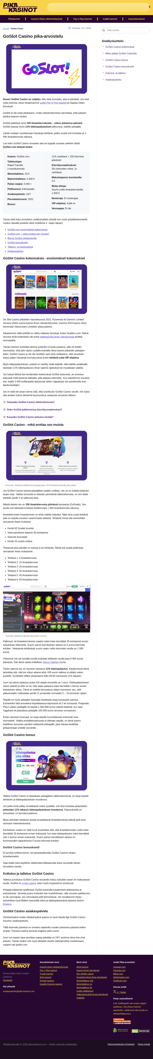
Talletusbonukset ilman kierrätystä (92, 994)
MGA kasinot (82, 967)
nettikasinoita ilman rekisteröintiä (57, 337)
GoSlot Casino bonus (114, 60)
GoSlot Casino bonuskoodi (117, 66)
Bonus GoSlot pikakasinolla (22, 238)
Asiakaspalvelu (15, 251)
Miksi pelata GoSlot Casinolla (119, 53)
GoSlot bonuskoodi (17, 242)
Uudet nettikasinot (84, 991)
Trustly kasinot (46, 974)
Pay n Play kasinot (83, 19)
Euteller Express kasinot (51, 984)
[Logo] (20, 7)
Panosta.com (119, 970)
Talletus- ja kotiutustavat (20, 247)
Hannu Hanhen (51, 662)
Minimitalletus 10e (84, 981)
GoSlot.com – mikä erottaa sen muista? (28, 234)
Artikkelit (80, 998)
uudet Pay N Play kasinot (53, 103)
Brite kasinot (45, 977)
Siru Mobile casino (85, 974)
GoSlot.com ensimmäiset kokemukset (27, 229)
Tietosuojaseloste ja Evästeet (121, 1044)
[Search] (103, 30)
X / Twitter (121, 992)
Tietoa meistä (143, 1044)
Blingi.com (118, 974)
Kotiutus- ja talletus (113, 73)
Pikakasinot (14, 19)
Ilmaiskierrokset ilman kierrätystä (91, 977)
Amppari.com (119, 967)
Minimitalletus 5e (84, 987)
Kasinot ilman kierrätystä (87, 970)
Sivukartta (7, 980)
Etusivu (6, 29)
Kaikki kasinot (110, 19)
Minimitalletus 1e (84, 984)
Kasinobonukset (136, 19)
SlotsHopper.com (121, 977)
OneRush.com (120, 981)
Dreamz (7, 904)
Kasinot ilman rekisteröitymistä (46, 19)
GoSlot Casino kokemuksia (117, 47)
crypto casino (29, 883)
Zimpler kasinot (47, 981)
